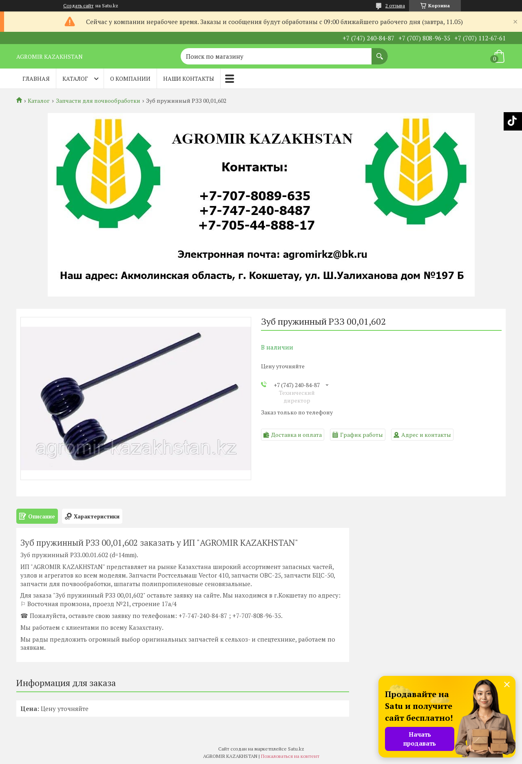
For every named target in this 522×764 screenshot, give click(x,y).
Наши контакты (188, 78)
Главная (36, 78)
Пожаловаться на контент (290, 756)
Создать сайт (78, 6)
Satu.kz (296, 749)
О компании (130, 78)
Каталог (75, 78)
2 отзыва (395, 5)
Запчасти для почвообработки (98, 100)
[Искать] (380, 52)
